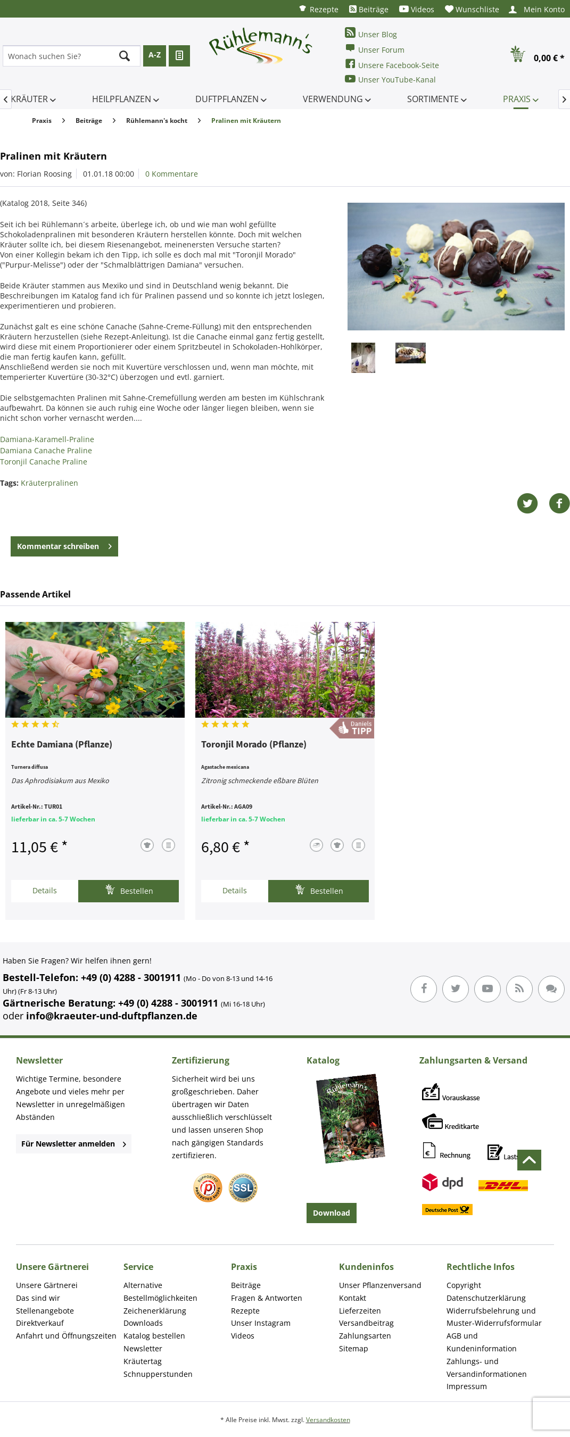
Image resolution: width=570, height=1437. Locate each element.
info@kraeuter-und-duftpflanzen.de (111, 1015)
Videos (416, 9)
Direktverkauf (40, 1323)
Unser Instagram (261, 1323)
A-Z (154, 54)
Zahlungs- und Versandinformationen (487, 1367)
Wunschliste (472, 9)
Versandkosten (328, 1419)
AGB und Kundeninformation (482, 1342)
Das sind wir (38, 1298)
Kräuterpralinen (49, 483)
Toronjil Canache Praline (43, 461)
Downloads (143, 1323)
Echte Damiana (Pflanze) (61, 745)
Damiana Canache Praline (46, 450)
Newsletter (142, 1348)
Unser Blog (371, 33)
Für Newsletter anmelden (73, 1144)
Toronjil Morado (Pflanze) (254, 745)
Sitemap (353, 1348)
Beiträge (369, 9)
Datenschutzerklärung (486, 1298)
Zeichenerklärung (154, 1311)
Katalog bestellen (154, 1336)
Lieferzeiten (360, 1311)
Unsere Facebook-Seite (392, 64)
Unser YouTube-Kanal (390, 79)
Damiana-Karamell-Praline (47, 439)
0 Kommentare (171, 174)
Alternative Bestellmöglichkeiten (160, 1291)
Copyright (464, 1285)
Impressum (467, 1386)
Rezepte (318, 8)
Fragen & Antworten (266, 1298)
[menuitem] (318, 8)
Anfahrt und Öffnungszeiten (66, 1336)
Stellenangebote (45, 1311)
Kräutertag (142, 1361)
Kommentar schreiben (64, 544)
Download (331, 1213)
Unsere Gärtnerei (47, 1285)
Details (44, 890)
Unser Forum (374, 49)
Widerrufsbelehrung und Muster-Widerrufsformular (494, 1317)
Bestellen (129, 890)
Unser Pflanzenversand (380, 1285)
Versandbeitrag (366, 1323)
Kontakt (352, 1298)
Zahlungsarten (365, 1336)
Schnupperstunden (158, 1374)
